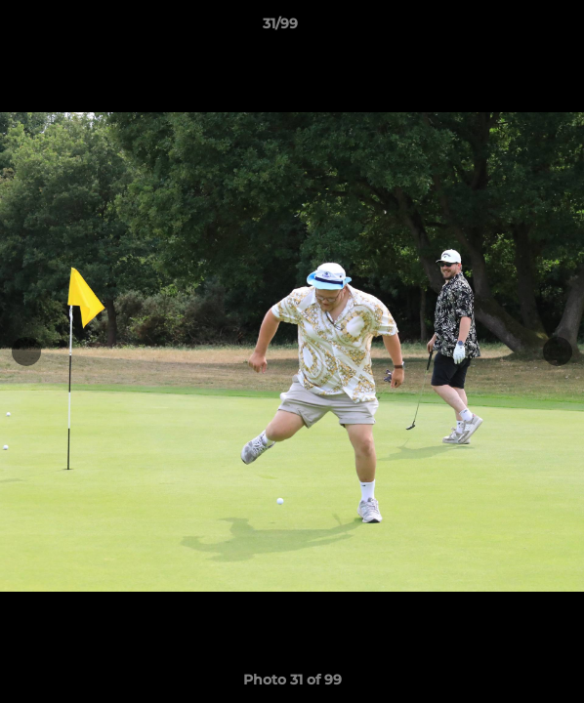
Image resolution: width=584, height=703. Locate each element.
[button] (513, 28)
